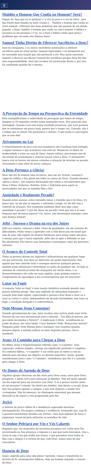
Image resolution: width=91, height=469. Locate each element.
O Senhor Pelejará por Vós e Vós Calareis (36, 424)
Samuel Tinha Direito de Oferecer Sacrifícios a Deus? (45, 43)
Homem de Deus (15, 451)
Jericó (7, 402)
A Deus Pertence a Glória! (23, 170)
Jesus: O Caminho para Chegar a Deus (33, 340)
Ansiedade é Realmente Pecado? (28, 195)
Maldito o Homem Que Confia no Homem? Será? (42, 14)
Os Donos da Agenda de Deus (25, 370)
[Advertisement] (45, 90)
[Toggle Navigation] (4, 5)
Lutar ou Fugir (14, 283)
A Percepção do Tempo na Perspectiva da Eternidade (45, 113)
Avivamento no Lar (18, 142)
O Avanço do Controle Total (24, 251)
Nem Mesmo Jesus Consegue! (26, 308)
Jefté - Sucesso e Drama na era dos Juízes (35, 223)
